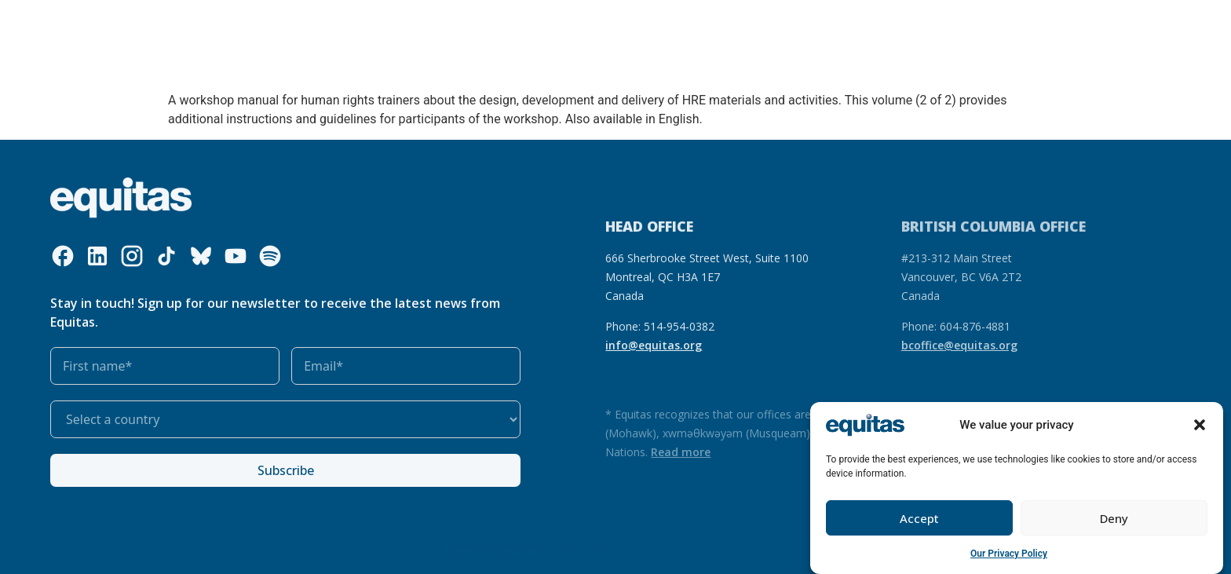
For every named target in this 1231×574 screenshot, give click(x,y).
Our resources (403, 25)
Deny (1114, 518)
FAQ (965, 25)
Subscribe (286, 470)
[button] (1199, 425)
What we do (308, 26)
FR (935, 25)
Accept (919, 518)
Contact (1011, 25)
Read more (680, 451)
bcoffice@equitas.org (959, 345)
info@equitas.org (653, 345)
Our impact (488, 25)
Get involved (577, 26)
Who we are (209, 26)
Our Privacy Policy (1008, 553)
